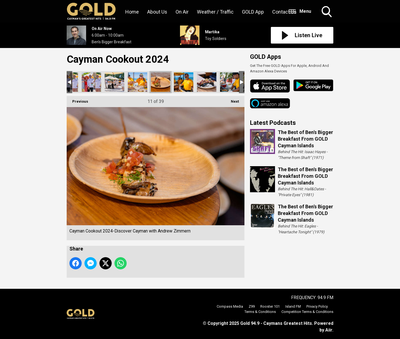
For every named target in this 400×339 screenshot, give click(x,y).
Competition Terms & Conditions (307, 312)
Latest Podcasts (273, 122)
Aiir (328, 330)
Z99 (252, 306)
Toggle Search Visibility (327, 12)
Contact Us (284, 12)
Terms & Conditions (260, 312)
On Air (182, 12)
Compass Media (230, 306)
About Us (157, 12)
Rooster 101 (270, 306)
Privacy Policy (317, 306)
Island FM (293, 306)
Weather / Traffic (215, 12)
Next (232, 99)
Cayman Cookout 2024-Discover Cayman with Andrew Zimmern (91, 82)
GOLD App (253, 12)
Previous (77, 99)
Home (132, 12)
